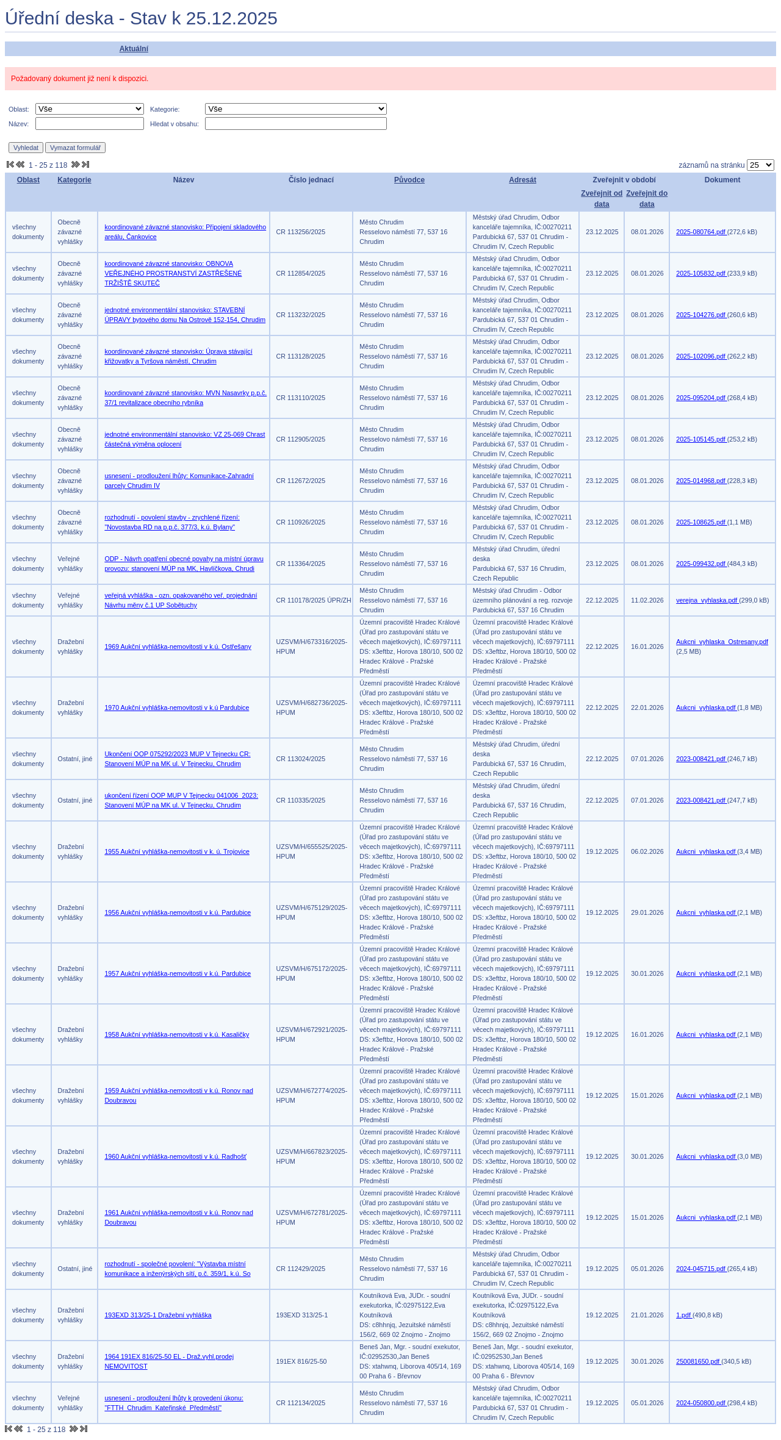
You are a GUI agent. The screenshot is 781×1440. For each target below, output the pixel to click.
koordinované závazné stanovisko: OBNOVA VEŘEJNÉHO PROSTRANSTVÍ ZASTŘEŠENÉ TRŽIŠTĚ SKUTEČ (173, 273)
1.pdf (684, 1315)
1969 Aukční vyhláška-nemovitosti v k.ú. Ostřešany (177, 646)
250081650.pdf (698, 1361)
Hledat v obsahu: (174, 123)
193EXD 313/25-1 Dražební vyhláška (157, 1315)
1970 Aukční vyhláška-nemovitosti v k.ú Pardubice (176, 707)
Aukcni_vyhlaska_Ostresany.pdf (722, 641)
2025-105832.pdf (701, 273)
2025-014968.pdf (701, 480)
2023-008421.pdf (701, 758)
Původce (409, 180)
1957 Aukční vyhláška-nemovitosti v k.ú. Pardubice (177, 973)
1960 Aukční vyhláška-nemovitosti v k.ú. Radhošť (175, 1156)
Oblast (28, 180)
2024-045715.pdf (701, 1268)
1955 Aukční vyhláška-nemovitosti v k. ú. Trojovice (177, 851)
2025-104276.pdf (701, 314)
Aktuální (134, 49)
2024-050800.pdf (701, 1402)
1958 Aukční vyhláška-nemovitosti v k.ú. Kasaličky (176, 1034)
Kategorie (74, 180)
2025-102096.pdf (701, 356)
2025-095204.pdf (701, 397)
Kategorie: (165, 109)
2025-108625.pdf (701, 522)
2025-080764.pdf (701, 231)
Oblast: (19, 109)
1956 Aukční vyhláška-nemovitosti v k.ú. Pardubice (177, 912)
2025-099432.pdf (701, 563)
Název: (19, 123)
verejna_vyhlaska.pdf (707, 600)
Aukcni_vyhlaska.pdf (706, 707)
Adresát (522, 180)
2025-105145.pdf (701, 439)
